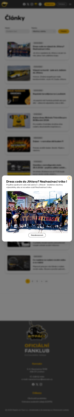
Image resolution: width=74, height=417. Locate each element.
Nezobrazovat (37, 235)
